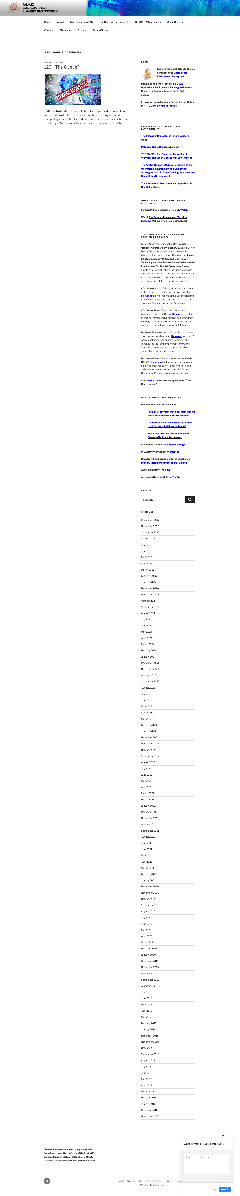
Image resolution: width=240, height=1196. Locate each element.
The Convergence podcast (114, 22)
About (60, 22)
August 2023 (148, 687)
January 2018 (148, 1103)
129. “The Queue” (61, 67)
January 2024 (148, 656)
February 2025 (149, 575)
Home (47, 22)
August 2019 (148, 985)
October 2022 (148, 749)
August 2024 (148, 613)
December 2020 (150, 886)
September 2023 (150, 681)
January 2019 (148, 1029)
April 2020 (146, 936)
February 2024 (149, 650)
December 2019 (150, 961)
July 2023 (146, 693)
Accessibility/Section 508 (171, 1181)
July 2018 (146, 1066)
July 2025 (146, 544)
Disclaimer (66, 30)
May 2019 (146, 1004)
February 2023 (149, 725)
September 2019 (150, 979)
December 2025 (150, 520)
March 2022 (147, 793)
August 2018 (148, 1060)
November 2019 (150, 967)
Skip (214, 1189)
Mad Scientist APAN (81, 22)
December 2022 (150, 737)
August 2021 (148, 836)
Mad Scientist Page (174, 444)
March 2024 (147, 644)
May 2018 (146, 1079)
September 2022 (150, 756)
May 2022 (146, 781)
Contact (48, 30)
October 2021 (148, 824)
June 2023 (146, 700)
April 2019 (146, 1010)
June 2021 (146, 849)
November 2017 (150, 1116)
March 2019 (147, 1016)
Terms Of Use (100, 30)
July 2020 (146, 917)
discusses (146, 295)
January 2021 (148, 880)
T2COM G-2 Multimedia (148, 22)
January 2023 (148, 731)
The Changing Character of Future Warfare (165, 135)
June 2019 (146, 998)
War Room (173, 451)
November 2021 (150, 818)
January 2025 (148, 582)
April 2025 (146, 563)
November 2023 (150, 669)
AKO (121, 1181)
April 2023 (146, 712)
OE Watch (182, 209)
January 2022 (148, 805)
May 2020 (146, 930)
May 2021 (146, 855)
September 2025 (150, 532)
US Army (130, 1181)
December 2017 (149, 1110)
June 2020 (147, 923)
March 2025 (147, 569)
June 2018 (146, 1072)
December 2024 (150, 588)
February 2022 (149, 799)
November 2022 (150, 743)
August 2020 (148, 911)
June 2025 (146, 551)
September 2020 (150, 905)
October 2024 (148, 600)
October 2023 (148, 675)
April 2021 (146, 861)
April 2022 (146, 787)
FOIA (153, 1181)
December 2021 (149, 811)
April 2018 (146, 1085)
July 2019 (146, 992)
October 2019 (148, 973)
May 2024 (146, 631)
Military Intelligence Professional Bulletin (164, 462)
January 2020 (148, 954)
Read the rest (120, 123)
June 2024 (146, 625)
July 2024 (146, 619)
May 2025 (146, 557)
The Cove (165, 469)
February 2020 (149, 948)
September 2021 (150, 830)
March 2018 (147, 1091)
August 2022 (148, 762)
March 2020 (148, 942)
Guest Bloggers (175, 22)
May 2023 (146, 706)
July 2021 (146, 842)
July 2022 (146, 768)
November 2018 (150, 1041)
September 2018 (150, 1054)
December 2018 (150, 1035)
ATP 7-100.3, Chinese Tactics (160, 105)
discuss (190, 255)
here (150, 380)
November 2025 (150, 526)
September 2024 (150, 607)
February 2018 (149, 1097)
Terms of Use (157, 1184)
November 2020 (150, 892)
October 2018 (148, 1047)
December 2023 (150, 662)
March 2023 (147, 718)
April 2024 (146, 638)
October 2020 (148, 898)
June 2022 (146, 774)
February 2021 (148, 874)
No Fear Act (143, 1181)
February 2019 (149, 1023)
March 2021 (147, 867)
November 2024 (150, 594)
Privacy (82, 30)
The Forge (177, 477)
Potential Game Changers (155, 146)
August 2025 (148, 538)
